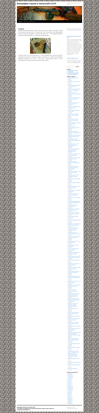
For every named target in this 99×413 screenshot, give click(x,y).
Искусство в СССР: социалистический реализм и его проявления (74, 127)
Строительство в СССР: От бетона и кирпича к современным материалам (74, 237)
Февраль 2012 (70, 398)
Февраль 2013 (70, 386)
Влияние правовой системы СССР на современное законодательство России (74, 277)
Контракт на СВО (77, 62)
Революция (70, 71)
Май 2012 (69, 394)
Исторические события (73, 73)
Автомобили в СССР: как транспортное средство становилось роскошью (74, 94)
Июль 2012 (70, 392)
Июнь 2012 (70, 393)
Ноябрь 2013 (70, 374)
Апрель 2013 (70, 383)
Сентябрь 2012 (70, 389)
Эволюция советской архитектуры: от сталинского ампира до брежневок (74, 99)
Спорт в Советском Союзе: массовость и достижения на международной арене (73, 229)
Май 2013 (69, 382)
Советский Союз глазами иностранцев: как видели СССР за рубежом (74, 162)
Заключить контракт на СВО (72, 58)
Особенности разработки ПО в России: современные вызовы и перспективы (73, 340)
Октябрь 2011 (70, 403)
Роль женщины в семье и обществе (74, 326)
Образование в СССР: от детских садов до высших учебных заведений (74, 286)
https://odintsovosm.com (77, 30)
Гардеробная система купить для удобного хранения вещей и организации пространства (74, 295)
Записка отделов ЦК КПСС (73, 368)
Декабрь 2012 (70, 387)
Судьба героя (32, 21)
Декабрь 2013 (70, 373)
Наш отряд (25, 21)
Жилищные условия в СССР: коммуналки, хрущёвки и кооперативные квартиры (73, 305)
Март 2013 (70, 384)
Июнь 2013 (70, 381)
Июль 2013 (70, 379)
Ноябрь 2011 (70, 402)
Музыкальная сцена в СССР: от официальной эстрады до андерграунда (73, 145)
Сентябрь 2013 (70, 377)
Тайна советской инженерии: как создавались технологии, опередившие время (74, 150)
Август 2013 (70, 378)
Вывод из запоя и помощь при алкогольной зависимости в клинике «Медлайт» (73, 167)
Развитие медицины (72, 74)
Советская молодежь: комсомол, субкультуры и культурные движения (73, 272)
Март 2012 (70, 397)
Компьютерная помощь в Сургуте (74, 316)
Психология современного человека (74, 362)
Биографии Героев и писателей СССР (36, 3)
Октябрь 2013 (70, 376)
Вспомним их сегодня (73, 70)
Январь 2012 (70, 399)
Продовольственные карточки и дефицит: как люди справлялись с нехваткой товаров (74, 300)
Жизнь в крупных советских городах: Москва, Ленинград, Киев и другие (74, 140)
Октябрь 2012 (70, 388)
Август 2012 (70, 391)
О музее (20, 21)
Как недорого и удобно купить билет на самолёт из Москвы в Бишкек (73, 115)
